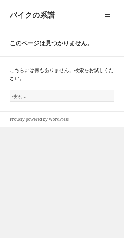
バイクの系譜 (32, 15)
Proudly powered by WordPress (39, 119)
